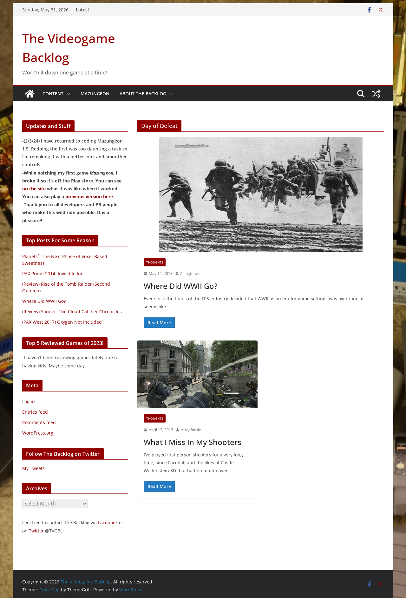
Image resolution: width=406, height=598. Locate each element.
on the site (34, 189)
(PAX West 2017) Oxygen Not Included (62, 322)
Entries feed (35, 412)
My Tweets (33, 468)
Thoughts (154, 262)
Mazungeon (95, 94)
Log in (28, 401)
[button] (66, 93)
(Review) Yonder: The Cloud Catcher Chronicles (72, 312)
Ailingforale (190, 273)
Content (53, 94)
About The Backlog (143, 94)
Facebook (108, 522)
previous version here (89, 197)
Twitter (36, 531)
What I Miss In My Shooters (192, 442)
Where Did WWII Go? (181, 286)
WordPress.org (37, 433)
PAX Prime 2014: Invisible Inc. (53, 273)
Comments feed (39, 422)
